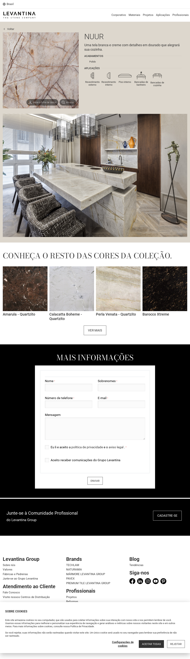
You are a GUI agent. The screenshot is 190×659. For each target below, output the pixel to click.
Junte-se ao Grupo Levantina (20, 578)
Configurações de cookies (123, 644)
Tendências (136, 565)
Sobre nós (9, 565)
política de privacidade (87, 447)
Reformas (72, 601)
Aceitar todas (151, 644)
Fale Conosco (11, 592)
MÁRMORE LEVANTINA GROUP (85, 574)
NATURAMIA (74, 569)
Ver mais (95, 330)
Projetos (71, 597)
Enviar (95, 480)
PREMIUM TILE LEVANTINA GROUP (88, 583)
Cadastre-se (167, 515)
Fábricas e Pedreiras (15, 574)
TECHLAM (72, 565)
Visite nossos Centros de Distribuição (26, 597)
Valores (7, 569)
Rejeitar (176, 644)
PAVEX (70, 578)
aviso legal (116, 447)
